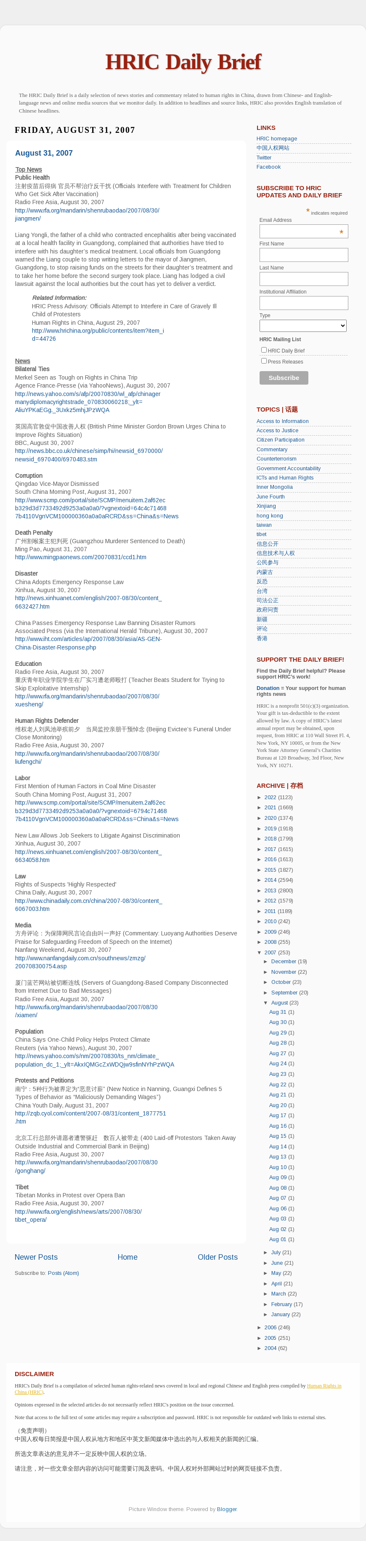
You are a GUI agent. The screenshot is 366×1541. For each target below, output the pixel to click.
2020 (271, 818)
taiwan (264, 525)
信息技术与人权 (276, 553)
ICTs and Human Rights (285, 478)
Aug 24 (278, 1064)
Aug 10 (278, 1167)
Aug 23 (278, 1074)
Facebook (269, 167)
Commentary (272, 450)
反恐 (262, 582)
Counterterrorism (277, 459)
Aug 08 (278, 1188)
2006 (271, 1328)
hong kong (270, 516)
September (285, 993)
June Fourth (271, 497)
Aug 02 (278, 1229)
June (277, 1263)
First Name (272, 244)
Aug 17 (278, 1115)
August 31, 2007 (44, 153)
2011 (271, 911)
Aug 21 (278, 1095)
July (276, 1252)
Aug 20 (278, 1105)
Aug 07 (278, 1198)
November (284, 972)
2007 (271, 953)
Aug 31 (278, 1012)
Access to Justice (277, 431)
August (280, 1003)
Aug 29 (278, 1033)
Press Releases (285, 362)
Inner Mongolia (275, 487)
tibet (261, 534)
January (281, 1314)
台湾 (262, 591)
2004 (271, 1348)
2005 (271, 1338)
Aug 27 (278, 1053)
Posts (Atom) (63, 1273)
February (282, 1304)
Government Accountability (289, 468)
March (279, 1294)
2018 (271, 839)
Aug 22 (278, 1085)
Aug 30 (278, 1022)
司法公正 (267, 600)
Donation (268, 688)
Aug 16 (278, 1126)
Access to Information (283, 421)
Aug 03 (278, 1219)
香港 (262, 638)
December (284, 961)
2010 (271, 921)
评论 (262, 629)
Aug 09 (278, 1177)
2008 (271, 942)
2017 (271, 849)
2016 (271, 859)
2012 (271, 901)
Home (128, 1257)
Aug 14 (278, 1147)
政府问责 (267, 610)
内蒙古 (265, 572)
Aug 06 (278, 1209)
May (277, 1273)
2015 (271, 870)
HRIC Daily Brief (183, 62)
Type (265, 315)
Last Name (272, 268)
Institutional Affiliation (283, 292)
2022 (271, 797)
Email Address (302, 220)
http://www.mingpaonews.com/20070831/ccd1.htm (80, 557)
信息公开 (267, 544)
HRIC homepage (277, 139)
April (277, 1284)
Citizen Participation (281, 440)
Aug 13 (278, 1157)
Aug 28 (278, 1043)
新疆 (262, 619)
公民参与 (267, 563)
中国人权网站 (273, 148)
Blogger (226, 1509)
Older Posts (218, 1257)
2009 (271, 932)
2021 (271, 808)
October (281, 982)
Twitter (264, 158)
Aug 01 (278, 1239)
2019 (271, 829)
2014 (271, 880)
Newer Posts (36, 1257)
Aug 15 (278, 1136)
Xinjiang (266, 506)
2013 (271, 891)
